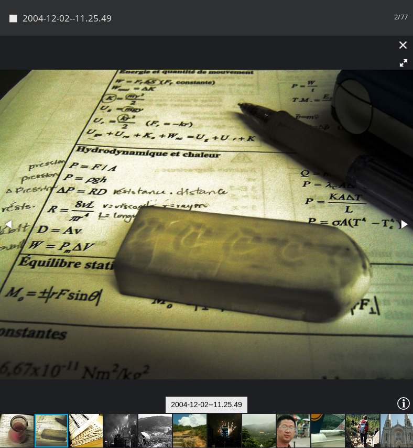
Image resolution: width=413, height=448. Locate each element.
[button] (403, 62)
